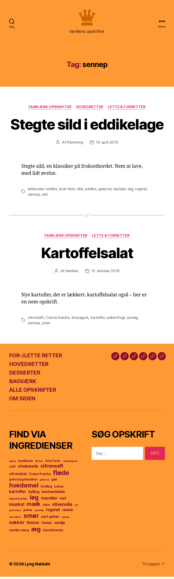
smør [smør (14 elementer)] (31, 518)
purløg (132, 319)
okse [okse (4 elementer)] (46, 507)
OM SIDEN (22, 400)
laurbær (119, 191)
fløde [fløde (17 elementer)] (61, 475)
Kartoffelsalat (87, 255)
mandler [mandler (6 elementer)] (49, 500)
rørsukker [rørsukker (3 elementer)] (15, 519)
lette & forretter (126, 109)
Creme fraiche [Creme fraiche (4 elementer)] (40, 476)
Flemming (75, 144)
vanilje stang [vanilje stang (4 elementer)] (19, 532)
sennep (34, 196)
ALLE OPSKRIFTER (32, 392)
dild (80, 191)
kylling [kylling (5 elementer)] (33, 494)
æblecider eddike (42, 191)
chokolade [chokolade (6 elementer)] (28, 468)
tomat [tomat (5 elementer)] (46, 525)
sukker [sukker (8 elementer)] (16, 524)
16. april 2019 (107, 144)
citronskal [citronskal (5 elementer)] (18, 476)
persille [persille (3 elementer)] (39, 512)
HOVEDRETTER (28, 366)
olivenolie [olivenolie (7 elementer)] (62, 506)
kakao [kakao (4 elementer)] (59, 488)
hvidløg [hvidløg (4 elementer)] (46, 488)
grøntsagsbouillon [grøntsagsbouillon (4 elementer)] (23, 481)
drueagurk (80, 319)
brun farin (67, 191)
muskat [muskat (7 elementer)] (16, 506)
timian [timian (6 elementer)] (33, 524)
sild (45, 196)
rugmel (141, 191)
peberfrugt (116, 319)
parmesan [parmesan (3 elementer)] (15, 512)
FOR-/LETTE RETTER (35, 357)
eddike (90, 191)
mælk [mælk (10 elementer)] (33, 506)
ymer (46, 325)
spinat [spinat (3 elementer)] (65, 519)
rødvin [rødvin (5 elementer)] (67, 512)
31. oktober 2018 (105, 273)
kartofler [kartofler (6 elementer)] (17, 493)
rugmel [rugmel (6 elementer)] (53, 511)
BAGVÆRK (22, 383)
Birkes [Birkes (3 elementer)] (39, 463)
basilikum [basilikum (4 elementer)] (25, 463)
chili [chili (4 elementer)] (12, 469)
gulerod (104, 191)
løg (130, 191)
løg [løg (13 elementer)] (34, 499)
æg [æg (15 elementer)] (36, 531)
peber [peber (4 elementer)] (28, 512)
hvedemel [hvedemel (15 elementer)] (24, 487)
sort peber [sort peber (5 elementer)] (50, 519)
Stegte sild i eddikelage (86, 126)
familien (71, 273)
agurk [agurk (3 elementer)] (12, 463)
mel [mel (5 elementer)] (63, 500)
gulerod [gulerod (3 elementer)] (44, 481)
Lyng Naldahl (37, 566)
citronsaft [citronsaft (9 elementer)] (52, 468)
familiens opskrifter (50, 109)
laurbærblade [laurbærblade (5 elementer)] (53, 494)
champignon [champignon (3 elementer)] (70, 463)
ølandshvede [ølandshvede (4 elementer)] (53, 532)
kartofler (97, 319)
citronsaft (36, 319)
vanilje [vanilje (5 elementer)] (59, 525)
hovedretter (89, 109)
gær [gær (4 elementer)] (54, 481)
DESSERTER (24, 375)
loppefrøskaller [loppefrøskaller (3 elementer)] (18, 501)
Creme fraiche (58, 319)
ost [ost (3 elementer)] (76, 507)
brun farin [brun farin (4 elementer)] (52, 463)
